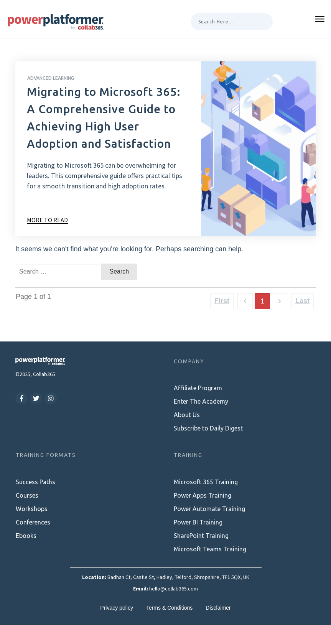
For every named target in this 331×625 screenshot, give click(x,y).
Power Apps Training (202, 495)
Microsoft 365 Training (206, 481)
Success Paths (35, 481)
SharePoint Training (201, 535)
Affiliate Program (198, 387)
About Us (187, 414)
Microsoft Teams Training (210, 549)
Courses (27, 495)
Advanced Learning (50, 78)
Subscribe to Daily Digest (208, 428)
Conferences (33, 522)
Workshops (32, 508)
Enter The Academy (201, 401)
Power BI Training (198, 522)
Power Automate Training (209, 508)
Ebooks (26, 535)
